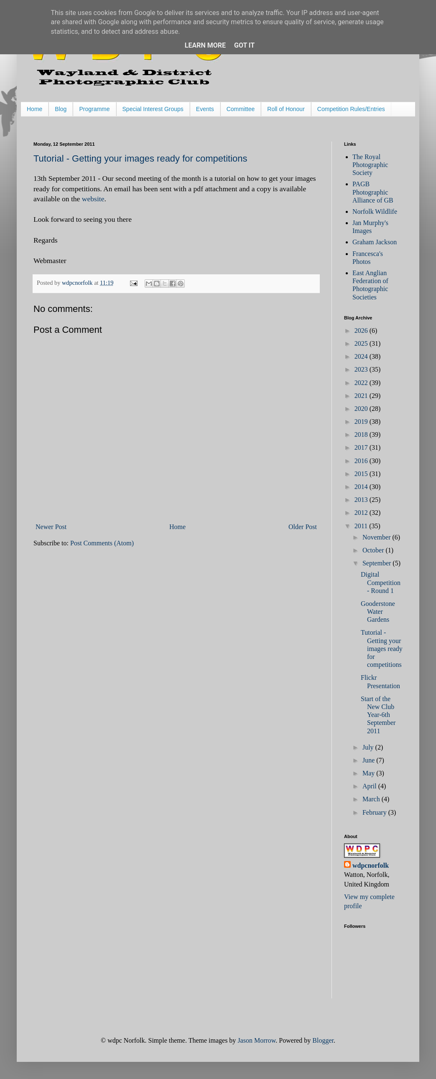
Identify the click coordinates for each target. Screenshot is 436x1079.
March (372, 799)
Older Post (302, 526)
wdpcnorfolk (370, 865)
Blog (60, 109)
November (377, 537)
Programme (94, 109)
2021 (362, 395)
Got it (244, 45)
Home (34, 109)
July (368, 747)
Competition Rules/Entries (351, 109)
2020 (362, 408)
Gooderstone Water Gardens (378, 611)
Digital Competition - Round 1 (380, 582)
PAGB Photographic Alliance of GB (372, 191)
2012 (362, 512)
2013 (362, 499)
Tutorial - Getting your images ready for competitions (140, 158)
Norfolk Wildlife (374, 211)
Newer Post (51, 526)
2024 (362, 356)
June (369, 760)
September (377, 563)
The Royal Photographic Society (370, 164)
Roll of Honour (286, 109)
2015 (362, 473)
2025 (362, 343)
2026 (362, 330)
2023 (362, 369)
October (374, 550)
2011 (361, 525)
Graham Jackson (374, 242)
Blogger (323, 1040)
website (93, 199)
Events (205, 109)
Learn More (205, 45)
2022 (362, 382)
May (369, 773)
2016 (362, 460)
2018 (362, 434)
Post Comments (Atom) (102, 543)
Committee (241, 109)
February (375, 812)
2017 (362, 447)
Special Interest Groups (153, 109)
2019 (362, 421)
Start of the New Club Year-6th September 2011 (378, 715)
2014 (362, 486)
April (370, 786)
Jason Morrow (256, 1040)
